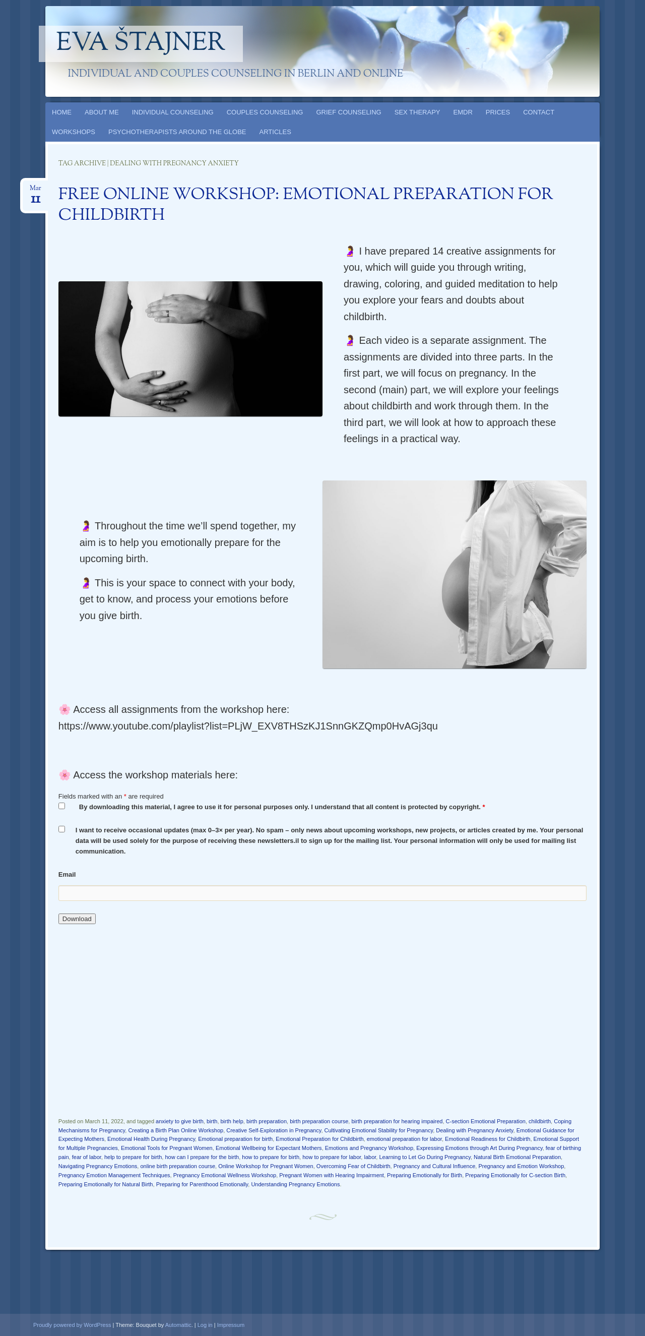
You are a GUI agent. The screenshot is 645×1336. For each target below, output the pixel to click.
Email (67, 874)
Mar (35, 191)
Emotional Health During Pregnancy (151, 1139)
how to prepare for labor (331, 1157)
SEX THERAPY (417, 112)
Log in (205, 1325)
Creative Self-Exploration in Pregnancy (273, 1130)
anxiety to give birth (180, 1121)
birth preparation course (319, 1121)
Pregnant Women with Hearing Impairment (331, 1175)
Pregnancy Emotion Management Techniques (114, 1175)
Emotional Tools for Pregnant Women (167, 1148)
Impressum (230, 1325)
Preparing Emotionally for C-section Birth (515, 1175)
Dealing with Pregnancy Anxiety (474, 1130)
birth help (232, 1121)
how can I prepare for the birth (202, 1157)
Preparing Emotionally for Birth (424, 1175)
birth (212, 1121)
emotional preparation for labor (404, 1139)
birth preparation (266, 1121)
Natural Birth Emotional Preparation (517, 1157)
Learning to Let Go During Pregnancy (424, 1157)
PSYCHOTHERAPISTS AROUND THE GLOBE (177, 132)
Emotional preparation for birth (235, 1139)
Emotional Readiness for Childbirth (487, 1139)
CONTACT (538, 112)
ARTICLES (275, 132)
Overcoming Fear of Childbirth (353, 1166)
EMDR (463, 112)
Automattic (178, 1325)
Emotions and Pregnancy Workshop (369, 1148)
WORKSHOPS (73, 132)
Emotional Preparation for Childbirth (319, 1139)
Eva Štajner (141, 44)
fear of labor (86, 1157)
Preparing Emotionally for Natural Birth (105, 1184)
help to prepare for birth (133, 1157)
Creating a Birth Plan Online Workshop (175, 1130)
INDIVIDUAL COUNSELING (173, 112)
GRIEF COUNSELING (348, 112)
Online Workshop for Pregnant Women (265, 1166)
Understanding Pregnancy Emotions (295, 1184)
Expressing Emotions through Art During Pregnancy (479, 1148)
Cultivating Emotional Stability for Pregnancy (379, 1130)
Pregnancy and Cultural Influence (435, 1166)
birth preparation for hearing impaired (396, 1121)
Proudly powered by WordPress (72, 1325)
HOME (62, 112)
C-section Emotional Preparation (486, 1121)
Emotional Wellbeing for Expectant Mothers (269, 1148)
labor (370, 1157)
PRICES (498, 112)
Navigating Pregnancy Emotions (98, 1166)
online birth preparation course (177, 1166)
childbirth (540, 1121)
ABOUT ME (102, 112)
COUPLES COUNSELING (265, 112)
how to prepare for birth (270, 1157)
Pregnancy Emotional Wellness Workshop (224, 1175)
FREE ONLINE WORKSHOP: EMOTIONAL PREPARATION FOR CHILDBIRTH (305, 205)
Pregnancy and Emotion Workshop (521, 1166)
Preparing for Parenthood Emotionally (202, 1184)
